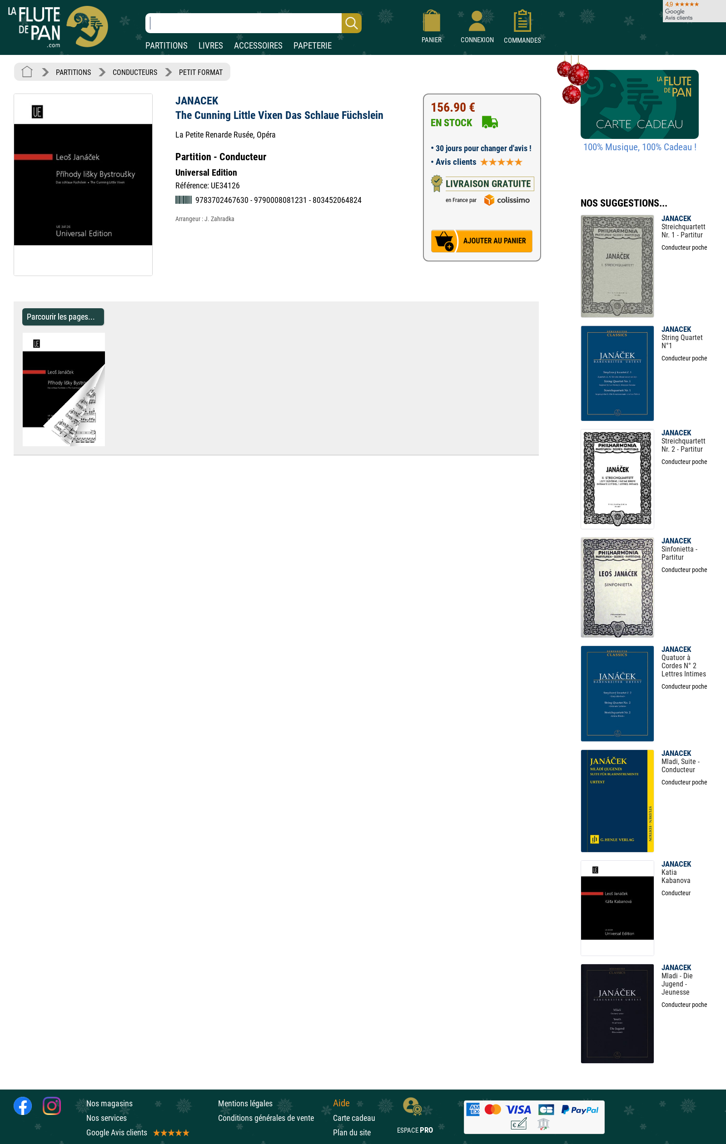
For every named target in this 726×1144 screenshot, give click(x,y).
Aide (341, 1103)
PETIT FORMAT (201, 72)
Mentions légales (245, 1103)
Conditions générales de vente (273, 1118)
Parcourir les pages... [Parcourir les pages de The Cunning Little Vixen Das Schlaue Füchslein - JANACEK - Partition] (61, 316)
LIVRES (211, 45)
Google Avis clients (137, 1132)
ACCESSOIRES (258, 45)
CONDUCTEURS (135, 72)
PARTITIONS (166, 45)
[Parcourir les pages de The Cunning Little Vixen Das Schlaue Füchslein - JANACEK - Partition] (109, 443)
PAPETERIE (312, 45)
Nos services (106, 1118)
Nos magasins (109, 1103)
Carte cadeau (354, 1118)
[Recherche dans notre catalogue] (253, 23)
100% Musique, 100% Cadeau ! (639, 147)
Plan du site (352, 1132)
